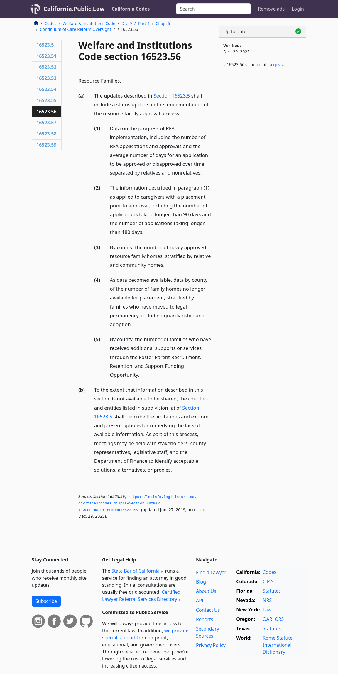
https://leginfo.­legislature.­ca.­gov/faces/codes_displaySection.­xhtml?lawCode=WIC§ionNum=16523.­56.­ (138, 503)
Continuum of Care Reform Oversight (75, 29)
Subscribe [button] (46, 601)
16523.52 (46, 67)
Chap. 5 (163, 23)
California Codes (131, 9)
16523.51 (46, 56)
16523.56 (46, 111)
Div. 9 (126, 23)
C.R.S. (269, 581)
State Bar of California (135, 571)
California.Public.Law (74, 9)
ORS (279, 619)
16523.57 (46, 122)
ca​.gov (274, 64)
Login (298, 9)
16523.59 (46, 145)
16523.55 (46, 100)
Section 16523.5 (171, 95)
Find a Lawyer (211, 572)
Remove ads (271, 9)
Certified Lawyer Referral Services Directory (141, 595)
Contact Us (208, 610)
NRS (267, 600)
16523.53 (46, 78)
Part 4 (144, 23)
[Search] (213, 8)
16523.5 (45, 45)
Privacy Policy (211, 645)
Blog (201, 582)
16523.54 (46, 89)
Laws (268, 609)
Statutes (272, 591)
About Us (206, 591)
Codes (50, 23)
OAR (267, 619)
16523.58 (46, 133)
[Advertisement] (262, 118)
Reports (204, 619)
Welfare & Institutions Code (88, 23)
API (199, 600)
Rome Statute (278, 638)
